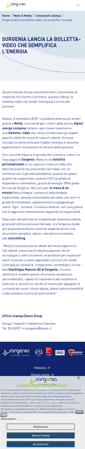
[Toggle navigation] (77, 5)
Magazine (42, 367)
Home (6, 15)
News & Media (22, 15)
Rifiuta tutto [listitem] (40, 426)
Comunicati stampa (48, 15)
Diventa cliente (42, 374)
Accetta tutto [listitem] (41, 444)
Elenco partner (8, 418)
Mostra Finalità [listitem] (41, 435)
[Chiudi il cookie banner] (78, 377)
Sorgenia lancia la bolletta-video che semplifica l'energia (37, 20)
